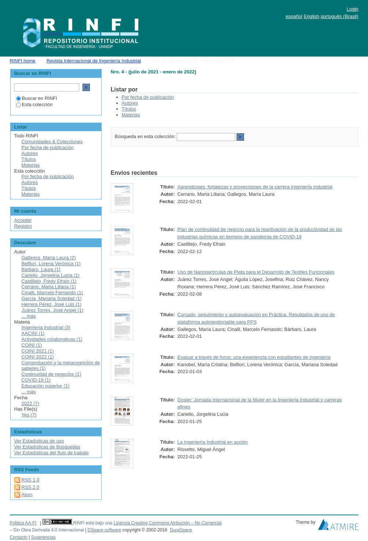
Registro (23, 226)
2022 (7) (30, 403)
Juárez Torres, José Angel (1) (53, 310)
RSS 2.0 (30, 487)
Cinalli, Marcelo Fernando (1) (52, 292)
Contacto (19, 537)
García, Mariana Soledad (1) (52, 298)
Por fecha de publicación (148, 97)
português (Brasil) (339, 16)
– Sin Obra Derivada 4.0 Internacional (47, 530)
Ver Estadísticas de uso (39, 441)
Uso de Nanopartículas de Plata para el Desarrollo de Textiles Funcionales (256, 272)
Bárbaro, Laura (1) (41, 269)
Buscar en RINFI (36, 98)
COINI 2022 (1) (38, 357)
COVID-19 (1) (36, 380)
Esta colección (34, 104)
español (293, 16)
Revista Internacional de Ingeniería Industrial (94, 61)
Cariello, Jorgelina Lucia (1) (51, 275)
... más (29, 316)
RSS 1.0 (30, 480)
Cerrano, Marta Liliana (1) (49, 286)
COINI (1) (32, 345)
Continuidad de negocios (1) (51, 374)
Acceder (23, 220)
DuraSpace (181, 530)
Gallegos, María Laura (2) (49, 257)
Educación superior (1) (46, 386)
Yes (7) (29, 415)
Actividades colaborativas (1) (52, 339)
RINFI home (23, 61)
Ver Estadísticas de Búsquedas (47, 447)
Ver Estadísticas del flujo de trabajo (51, 452)
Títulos (129, 109)
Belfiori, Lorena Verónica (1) (51, 263)
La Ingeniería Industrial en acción (213, 442)
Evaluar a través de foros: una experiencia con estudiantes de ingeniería (254, 357)
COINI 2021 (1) (38, 351)
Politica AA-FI (23, 523)
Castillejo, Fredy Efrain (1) (49, 281)
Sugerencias (43, 537)
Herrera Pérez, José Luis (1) (51, 304)
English (312, 16)
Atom (27, 494)
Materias (131, 115)
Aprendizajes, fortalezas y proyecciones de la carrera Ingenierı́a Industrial (255, 187)
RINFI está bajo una (92, 523)
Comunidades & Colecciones (52, 141)
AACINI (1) (33, 333)
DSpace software (104, 530)
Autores (130, 103)
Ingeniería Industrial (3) (46, 327)
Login (352, 9)
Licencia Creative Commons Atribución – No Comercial (168, 523)
